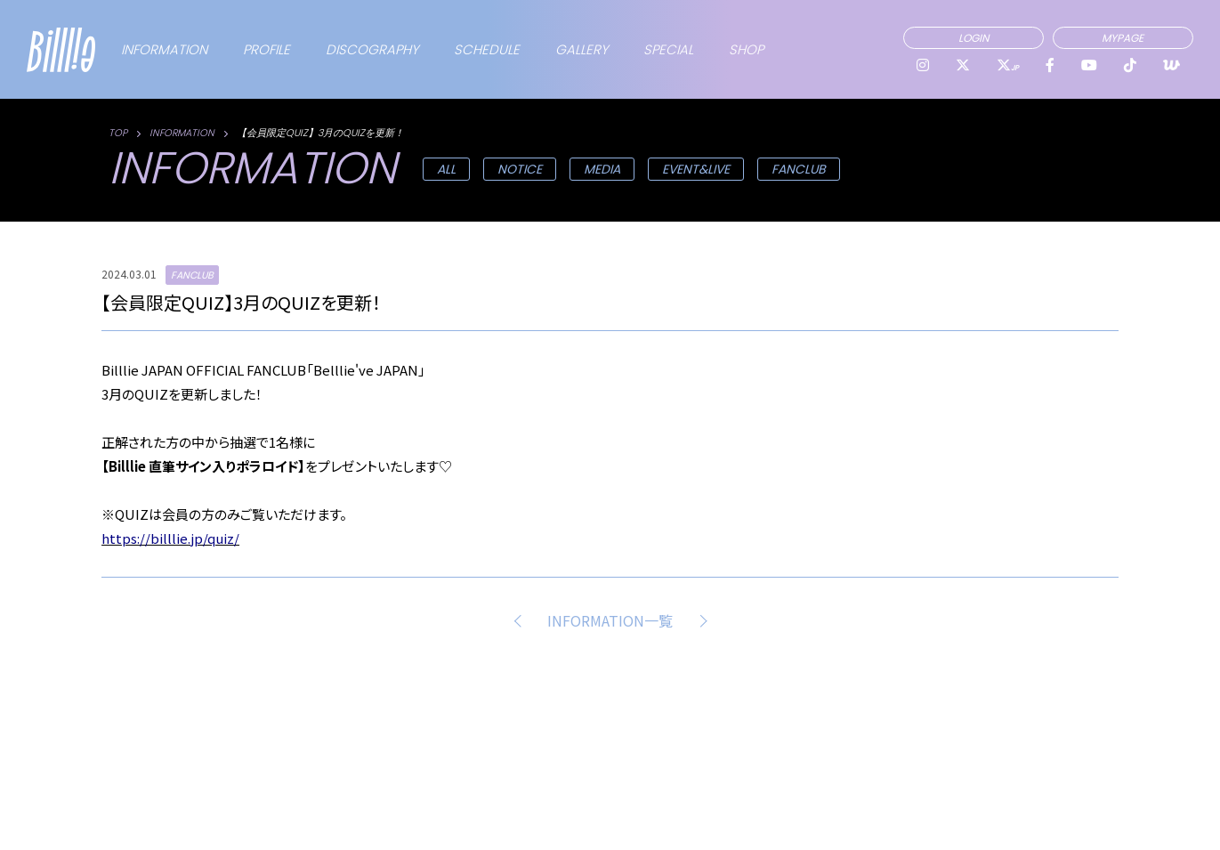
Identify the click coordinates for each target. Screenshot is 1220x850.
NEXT (699, 620)
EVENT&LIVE (696, 169)
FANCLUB (799, 169)
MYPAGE (1122, 37)
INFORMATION (164, 49)
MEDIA (602, 169)
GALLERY (581, 49)
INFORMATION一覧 (610, 620)
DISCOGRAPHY (372, 49)
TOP (118, 132)
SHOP (746, 49)
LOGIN (973, 37)
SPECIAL (668, 49)
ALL (446, 169)
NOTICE (519, 169)
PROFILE (266, 49)
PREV (520, 620)
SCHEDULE (487, 49)
